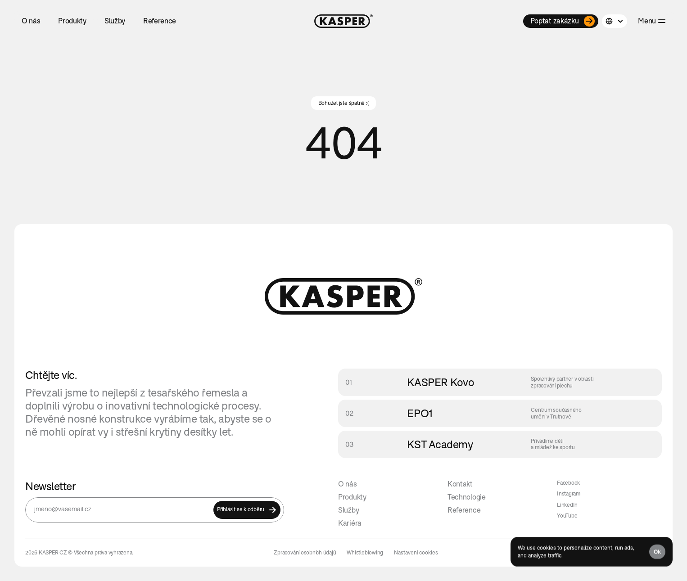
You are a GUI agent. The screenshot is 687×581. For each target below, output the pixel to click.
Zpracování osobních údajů (305, 552)
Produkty (352, 496)
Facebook (568, 482)
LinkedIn (567, 504)
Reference (463, 509)
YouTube (567, 515)
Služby (348, 509)
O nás (347, 483)
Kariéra (350, 522)
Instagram (568, 493)
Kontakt (460, 483)
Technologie (466, 496)
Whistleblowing (365, 552)
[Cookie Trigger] (416, 552)
